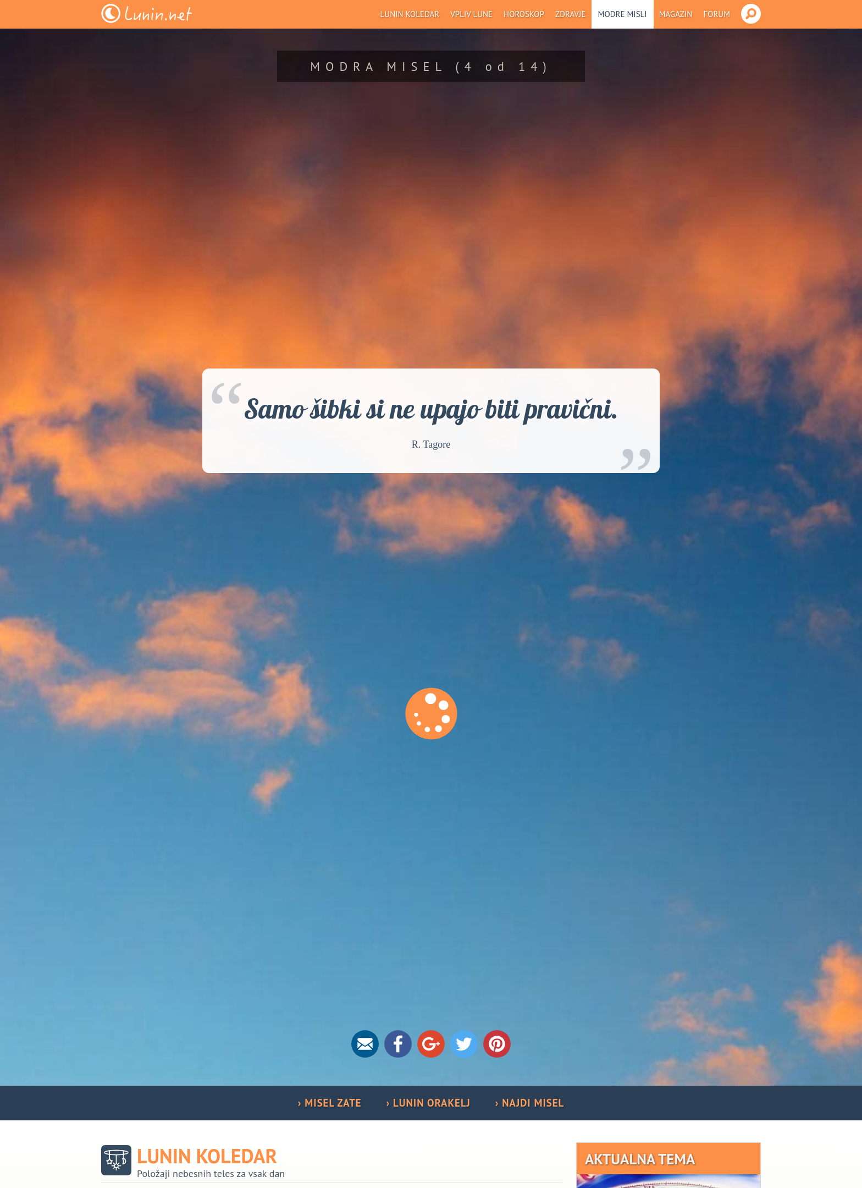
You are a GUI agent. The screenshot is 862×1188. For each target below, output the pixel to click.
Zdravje (570, 14)
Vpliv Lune (471, 14)
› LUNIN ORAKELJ (428, 1102)
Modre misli (622, 14)
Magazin (676, 14)
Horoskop (524, 14)
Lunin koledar (410, 14)
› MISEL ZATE (330, 1102)
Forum (716, 14)
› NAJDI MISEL (529, 1102)
